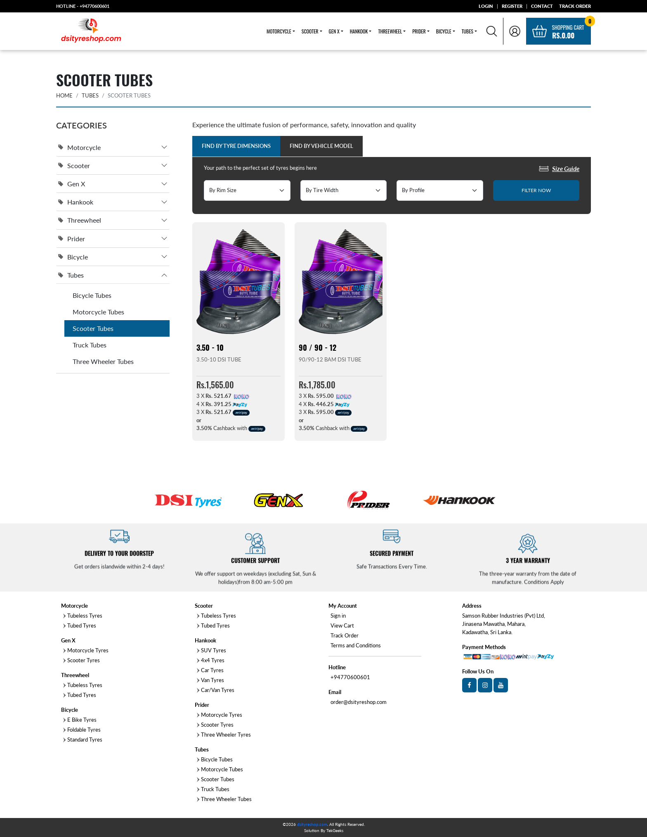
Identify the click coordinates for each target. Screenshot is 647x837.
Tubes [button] (467, 31)
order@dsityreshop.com (359, 702)
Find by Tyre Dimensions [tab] (236, 146)
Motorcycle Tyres (86, 650)
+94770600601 (94, 6)
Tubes (90, 95)
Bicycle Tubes (92, 295)
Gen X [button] (334, 31)
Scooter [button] (310, 31)
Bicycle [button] (443, 31)
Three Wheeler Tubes (103, 361)
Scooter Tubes (93, 328)
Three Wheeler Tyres (224, 734)
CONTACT (542, 6)
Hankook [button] (359, 31)
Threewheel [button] (390, 31)
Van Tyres (210, 680)
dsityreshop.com (312, 824)
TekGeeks (334, 830)
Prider (71, 239)
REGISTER (512, 6)
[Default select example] (247, 190)
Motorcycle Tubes (98, 312)
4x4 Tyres (210, 660)
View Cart (342, 625)
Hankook (75, 202)
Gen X (71, 184)
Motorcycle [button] (279, 31)
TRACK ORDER (575, 6)
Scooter (74, 165)
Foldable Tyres (82, 729)
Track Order (345, 635)
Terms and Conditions (356, 645)
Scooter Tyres (81, 660)
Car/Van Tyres (215, 690)
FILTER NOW (536, 190)
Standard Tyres (82, 739)
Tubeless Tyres (82, 685)
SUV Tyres (211, 650)
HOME (64, 95)
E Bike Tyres (80, 719)
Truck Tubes (89, 345)
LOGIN (486, 6)
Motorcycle (79, 147)
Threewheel (79, 220)
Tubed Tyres (79, 625)
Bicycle (73, 257)
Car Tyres (210, 670)
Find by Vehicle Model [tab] (321, 146)
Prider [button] (418, 31)
